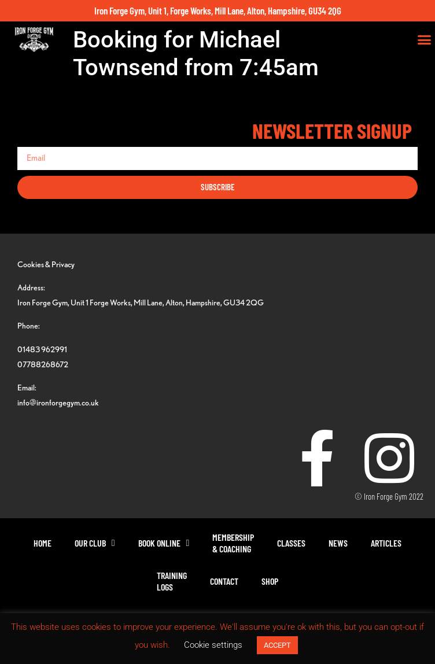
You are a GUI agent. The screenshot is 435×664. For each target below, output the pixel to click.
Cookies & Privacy (46, 264)
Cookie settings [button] (213, 645)
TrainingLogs (172, 581)
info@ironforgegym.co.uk (58, 402)
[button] (425, 40)
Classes (291, 542)
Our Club (95, 543)
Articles (386, 542)
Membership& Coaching (233, 543)
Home (42, 542)
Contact (224, 581)
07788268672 (42, 364)
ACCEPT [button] (277, 645)
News (338, 542)
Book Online (164, 543)
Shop (269, 581)
